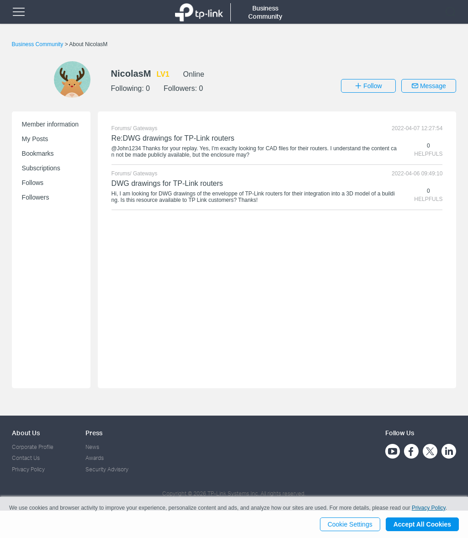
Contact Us (26, 457)
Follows (32, 182)
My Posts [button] (35, 138)
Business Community (38, 44)
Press (93, 433)
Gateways (145, 128)
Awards (94, 457)
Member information (50, 124)
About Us (26, 433)
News (92, 446)
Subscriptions (41, 168)
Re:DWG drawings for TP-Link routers (173, 138)
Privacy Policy (28, 469)
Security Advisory (106, 469)
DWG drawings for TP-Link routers (167, 183)
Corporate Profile (32, 446)
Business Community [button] (265, 12)
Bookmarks (38, 153)
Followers (35, 197)
